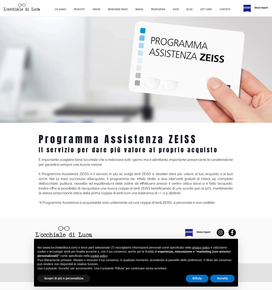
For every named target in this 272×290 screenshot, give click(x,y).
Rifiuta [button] (197, 278)
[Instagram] (220, 232)
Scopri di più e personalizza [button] (63, 278)
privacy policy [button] (201, 247)
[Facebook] (232, 232)
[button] (118, 9)
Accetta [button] (222, 278)
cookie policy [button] (99, 255)
